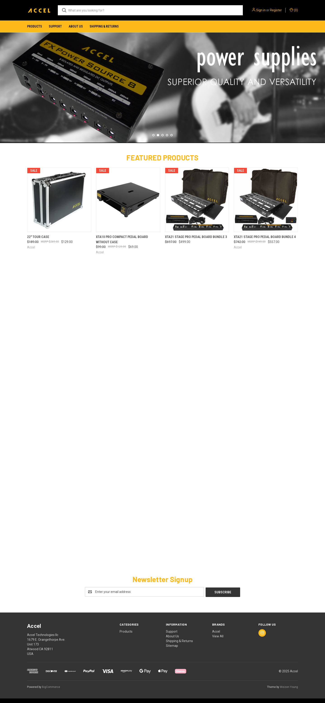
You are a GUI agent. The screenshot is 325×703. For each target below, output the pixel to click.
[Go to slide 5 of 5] (171, 140)
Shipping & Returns (104, 26)
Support (55, 26)
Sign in (261, 10)
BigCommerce (51, 691)
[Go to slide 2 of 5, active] (158, 140)
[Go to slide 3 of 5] (162, 140)
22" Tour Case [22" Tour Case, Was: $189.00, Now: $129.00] (38, 242)
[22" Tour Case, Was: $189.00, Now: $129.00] (59, 204)
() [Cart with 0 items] (294, 10)
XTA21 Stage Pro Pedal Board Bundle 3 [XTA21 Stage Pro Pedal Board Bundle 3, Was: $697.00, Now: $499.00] (196, 242)
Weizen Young (289, 691)
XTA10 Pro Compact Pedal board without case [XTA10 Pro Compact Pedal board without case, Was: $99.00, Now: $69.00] (122, 244)
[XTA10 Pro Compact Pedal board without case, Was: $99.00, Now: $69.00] (128, 204)
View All (217, 641)
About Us (76, 26)
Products (34, 26)
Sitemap (172, 650)
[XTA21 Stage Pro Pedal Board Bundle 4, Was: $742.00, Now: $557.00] (266, 204)
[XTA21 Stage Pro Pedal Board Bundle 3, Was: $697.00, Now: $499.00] (197, 204)
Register (276, 10)
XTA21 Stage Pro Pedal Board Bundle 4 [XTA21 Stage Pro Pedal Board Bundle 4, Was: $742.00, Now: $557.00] (265, 242)
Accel (216, 636)
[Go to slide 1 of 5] (153, 140)
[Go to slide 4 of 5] (167, 140)
